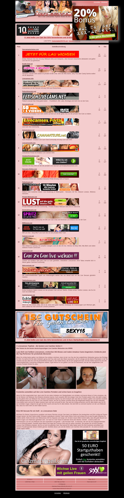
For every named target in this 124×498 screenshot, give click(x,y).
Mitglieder (104, 2)
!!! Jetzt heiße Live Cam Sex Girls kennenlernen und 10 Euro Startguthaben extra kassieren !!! (62, 37)
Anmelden (97, 2)
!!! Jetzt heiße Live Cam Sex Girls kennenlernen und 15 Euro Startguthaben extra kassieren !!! (62, 340)
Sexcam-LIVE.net (74, 41)
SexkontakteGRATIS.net (60, 41)
